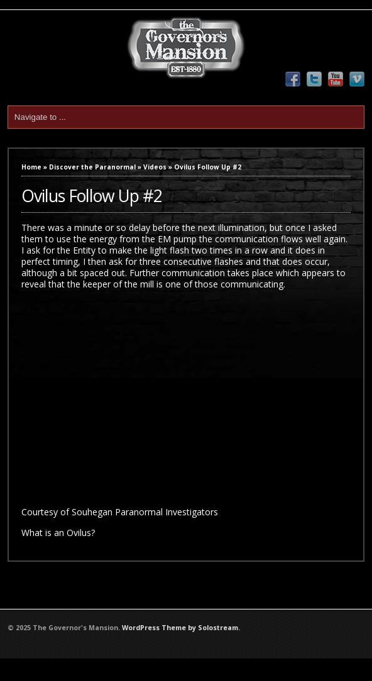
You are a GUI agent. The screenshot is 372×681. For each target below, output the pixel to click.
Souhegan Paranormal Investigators (145, 512)
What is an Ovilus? (58, 533)
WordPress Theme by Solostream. (181, 627)
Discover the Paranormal (92, 167)
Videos (155, 167)
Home (31, 167)
